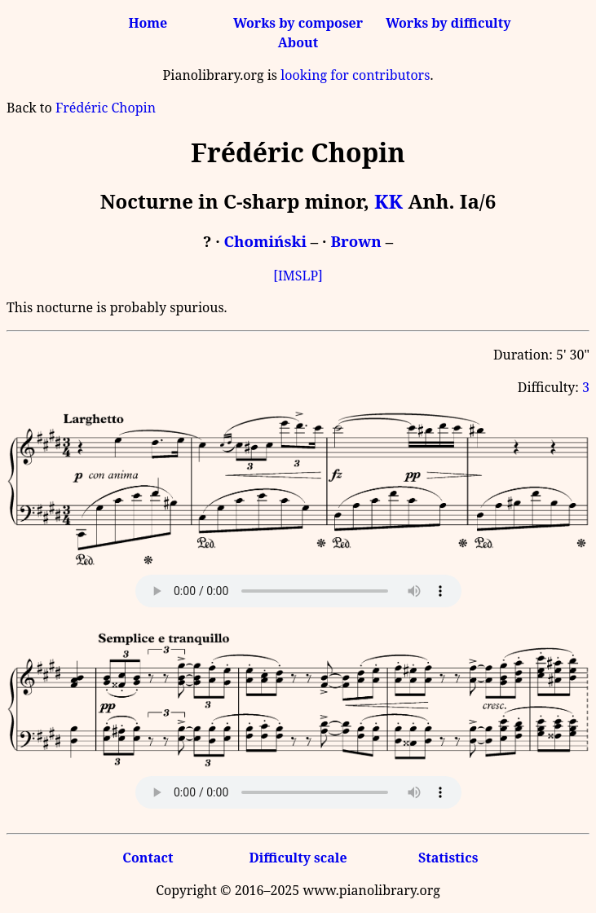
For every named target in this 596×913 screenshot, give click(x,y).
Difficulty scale (298, 858)
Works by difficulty (448, 23)
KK (388, 200)
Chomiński (265, 241)
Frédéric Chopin (105, 108)
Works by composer (298, 23)
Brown (355, 241)
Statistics (448, 858)
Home (147, 23)
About (298, 42)
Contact (147, 858)
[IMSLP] (298, 275)
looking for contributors (355, 75)
